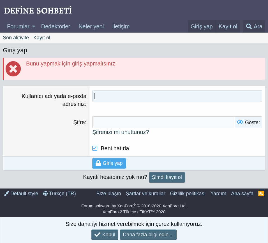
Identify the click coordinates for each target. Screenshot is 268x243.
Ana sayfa (242, 193)
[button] (34, 26)
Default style (21, 193)
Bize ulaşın (108, 193)
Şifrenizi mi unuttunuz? (120, 132)
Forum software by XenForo (134, 205)
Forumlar (18, 26)
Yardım (219, 193)
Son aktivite (16, 37)
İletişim (121, 26)
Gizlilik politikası (187, 193)
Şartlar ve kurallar (145, 193)
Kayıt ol (41, 37)
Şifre (79, 122)
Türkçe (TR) (59, 193)
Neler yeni (91, 26)
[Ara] (254, 26)
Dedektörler (55, 26)
